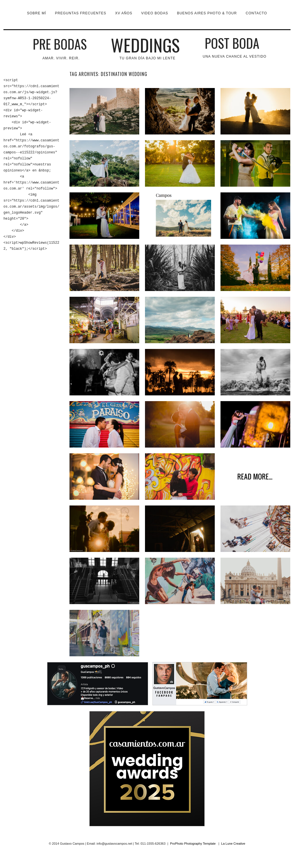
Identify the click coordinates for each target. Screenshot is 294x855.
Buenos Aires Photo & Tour (207, 13)
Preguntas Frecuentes (80, 13)
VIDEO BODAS (154, 13)
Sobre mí (36, 13)
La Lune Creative (233, 843)
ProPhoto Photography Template (193, 843)
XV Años (123, 13)
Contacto (256, 13)
